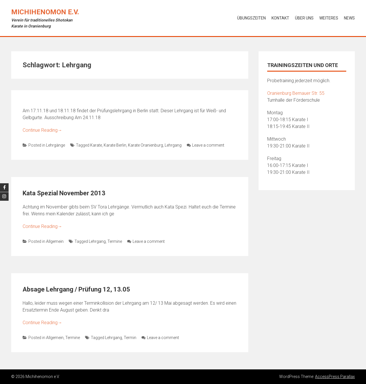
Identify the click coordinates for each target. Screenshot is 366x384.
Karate (96, 145)
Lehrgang (173, 145)
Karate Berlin (115, 145)
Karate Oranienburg (145, 145)
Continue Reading (42, 130)
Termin (130, 337)
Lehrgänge (55, 145)
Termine (114, 241)
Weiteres (328, 18)
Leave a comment (205, 145)
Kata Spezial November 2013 (64, 193)
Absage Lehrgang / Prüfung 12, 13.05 (76, 289)
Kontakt (280, 18)
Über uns (304, 18)
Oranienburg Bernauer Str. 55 (295, 93)
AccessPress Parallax (335, 376)
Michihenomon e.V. (45, 12)
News (349, 18)
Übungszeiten (251, 18)
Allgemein (55, 241)
